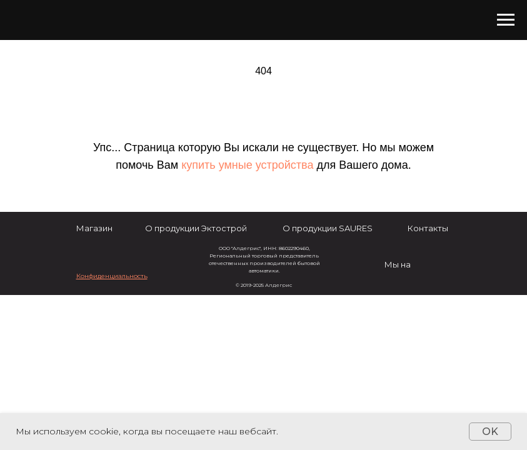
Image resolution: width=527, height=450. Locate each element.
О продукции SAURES (328, 228)
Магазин (94, 228)
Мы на (397, 264)
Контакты (428, 228)
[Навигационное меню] (505, 20)
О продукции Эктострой (196, 228)
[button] (112, 276)
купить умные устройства (247, 165)
